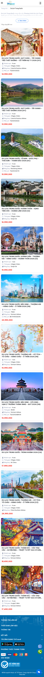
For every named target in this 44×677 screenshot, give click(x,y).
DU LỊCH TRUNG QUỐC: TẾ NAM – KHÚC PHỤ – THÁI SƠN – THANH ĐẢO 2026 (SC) (20, 160)
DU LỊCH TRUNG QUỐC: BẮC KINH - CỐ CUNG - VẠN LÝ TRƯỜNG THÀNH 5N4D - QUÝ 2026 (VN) (21, 403)
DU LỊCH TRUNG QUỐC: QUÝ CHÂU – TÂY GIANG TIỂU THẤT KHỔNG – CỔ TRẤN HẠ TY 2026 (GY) (21, 59)
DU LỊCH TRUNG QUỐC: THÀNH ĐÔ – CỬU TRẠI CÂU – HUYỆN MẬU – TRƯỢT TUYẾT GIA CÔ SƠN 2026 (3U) (21, 549)
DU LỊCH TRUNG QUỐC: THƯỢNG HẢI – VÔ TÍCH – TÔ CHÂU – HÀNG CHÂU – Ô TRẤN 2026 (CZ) (22, 501)
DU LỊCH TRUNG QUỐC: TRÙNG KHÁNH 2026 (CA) (22, 452)
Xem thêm (22, 20)
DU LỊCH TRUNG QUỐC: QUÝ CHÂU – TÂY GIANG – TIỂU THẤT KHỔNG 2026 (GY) (22, 109)
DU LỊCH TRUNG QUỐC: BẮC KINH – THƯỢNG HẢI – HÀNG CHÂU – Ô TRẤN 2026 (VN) (21, 305)
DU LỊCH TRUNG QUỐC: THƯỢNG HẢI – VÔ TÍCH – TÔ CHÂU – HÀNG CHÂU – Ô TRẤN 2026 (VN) (22, 355)
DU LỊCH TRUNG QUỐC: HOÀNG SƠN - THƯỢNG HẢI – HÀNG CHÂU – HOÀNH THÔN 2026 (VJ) (21, 257)
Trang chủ (4, 8)
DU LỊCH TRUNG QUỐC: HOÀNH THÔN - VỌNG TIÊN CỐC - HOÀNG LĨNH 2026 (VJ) (20, 210)
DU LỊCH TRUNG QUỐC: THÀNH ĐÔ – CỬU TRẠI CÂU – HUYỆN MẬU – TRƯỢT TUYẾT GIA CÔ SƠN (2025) (21, 597)
